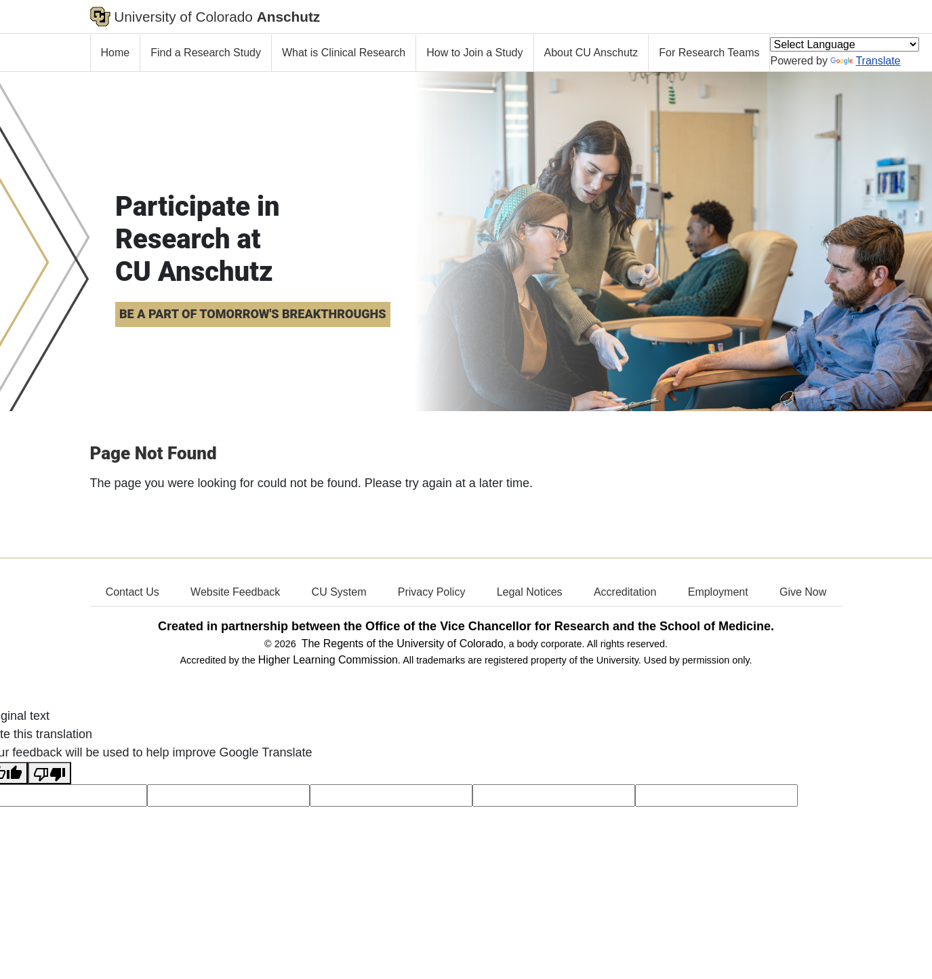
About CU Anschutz (591, 52)
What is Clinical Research (343, 52)
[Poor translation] (49, 773)
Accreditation (625, 592)
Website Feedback (235, 592)
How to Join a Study (474, 52)
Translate (865, 60)
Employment (718, 592)
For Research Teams (709, 52)
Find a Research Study (205, 52)
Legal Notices (530, 592)
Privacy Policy (432, 592)
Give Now (802, 592)
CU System (339, 592)
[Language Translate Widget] (844, 44)
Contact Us (132, 592)
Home (115, 52)
